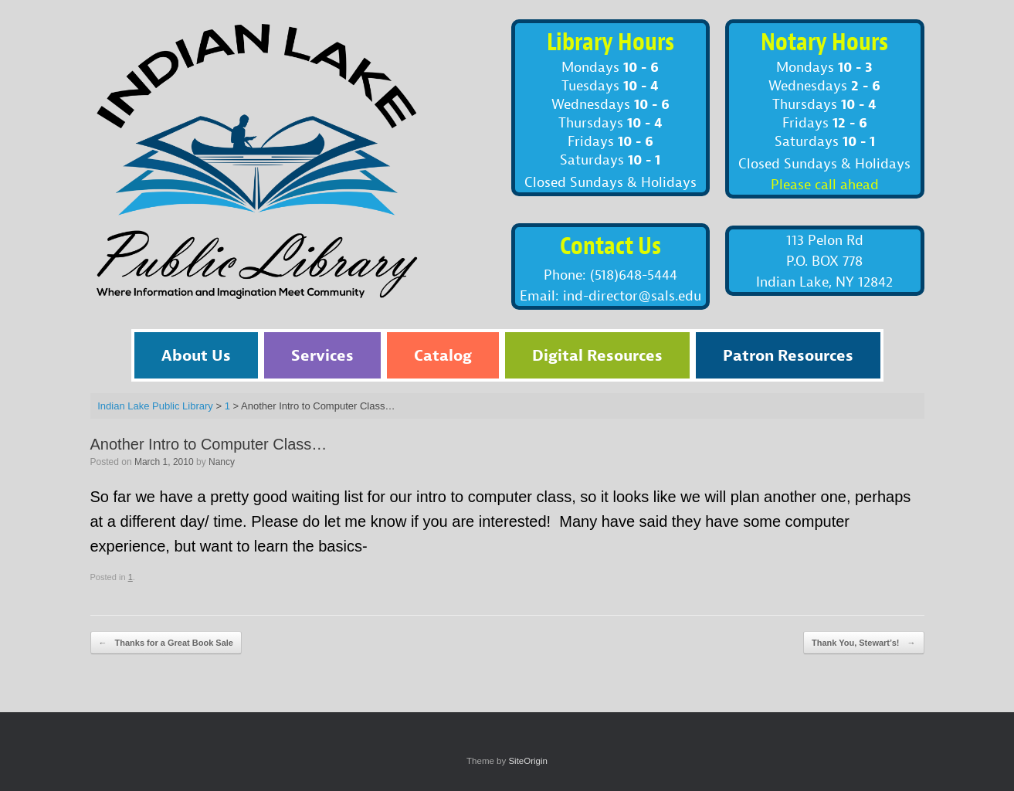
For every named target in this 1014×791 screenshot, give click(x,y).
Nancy (222, 462)
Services (322, 355)
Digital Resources (597, 355)
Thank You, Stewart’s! (864, 643)
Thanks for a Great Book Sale (166, 643)
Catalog (443, 355)
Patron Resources (788, 355)
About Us (196, 355)
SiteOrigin (528, 761)
